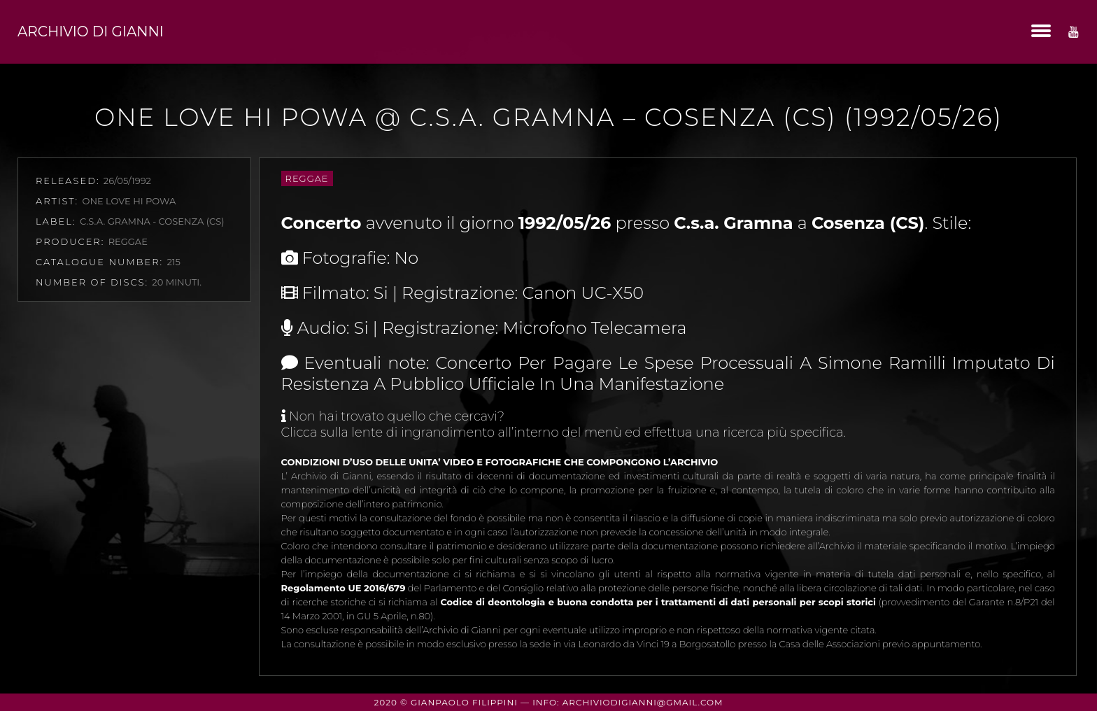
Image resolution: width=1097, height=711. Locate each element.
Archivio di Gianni (90, 31)
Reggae (307, 178)
